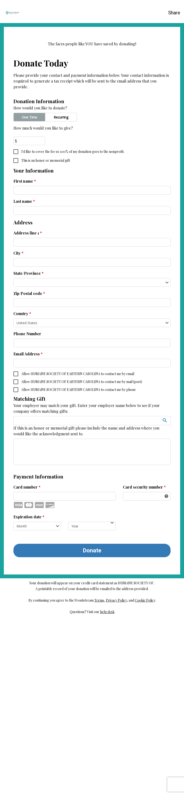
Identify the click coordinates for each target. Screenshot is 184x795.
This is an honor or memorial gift (45, 335)
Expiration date (28, 691)
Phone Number (27, 508)
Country (22, 487)
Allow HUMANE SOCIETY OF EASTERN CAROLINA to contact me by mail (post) (81, 556)
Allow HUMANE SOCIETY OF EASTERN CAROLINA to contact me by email (77, 548)
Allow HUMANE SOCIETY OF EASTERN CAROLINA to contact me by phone (78, 564)
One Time (29, 291)
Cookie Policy (145, 774)
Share (174, 13)
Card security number (144, 661)
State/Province (28, 447)
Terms (99, 774)
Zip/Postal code (29, 467)
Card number (26, 661)
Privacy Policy (116, 774)
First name (24, 355)
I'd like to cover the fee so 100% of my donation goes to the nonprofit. (72, 326)
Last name (24, 375)
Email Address (28, 528)
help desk (107, 786)
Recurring (61, 291)
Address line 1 (27, 407)
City (18, 427)
